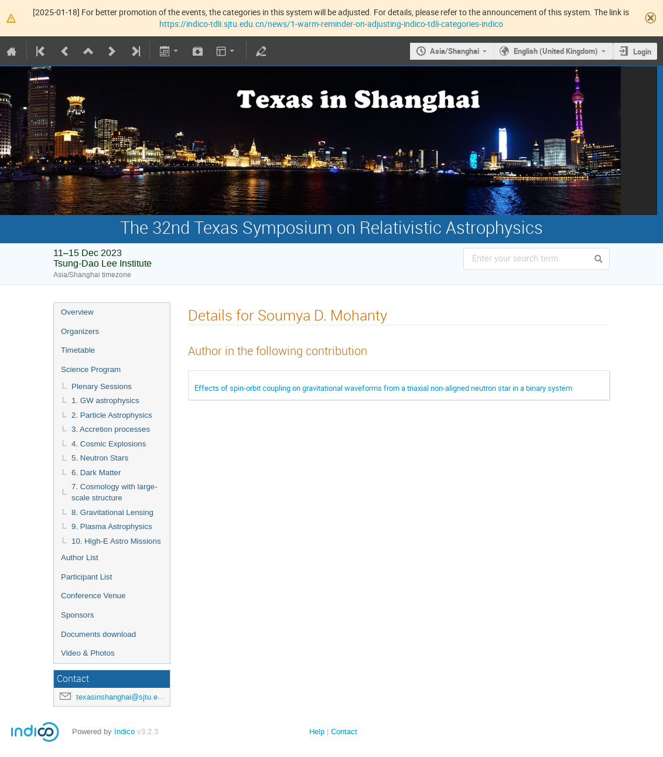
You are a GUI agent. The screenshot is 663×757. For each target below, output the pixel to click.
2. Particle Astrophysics (111, 415)
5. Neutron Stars (99, 457)
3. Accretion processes (110, 429)
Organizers (80, 331)
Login (642, 51)
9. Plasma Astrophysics (111, 526)
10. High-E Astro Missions (116, 541)
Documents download (98, 634)
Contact (344, 731)
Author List (79, 557)
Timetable (78, 350)
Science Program (91, 369)
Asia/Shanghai (454, 51)
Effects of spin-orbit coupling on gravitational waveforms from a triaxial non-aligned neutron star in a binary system (383, 388)
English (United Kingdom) (556, 51)
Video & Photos (88, 653)
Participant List (86, 576)
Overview (77, 312)
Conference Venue (93, 595)
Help (316, 731)
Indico (124, 731)
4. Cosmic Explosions (108, 443)
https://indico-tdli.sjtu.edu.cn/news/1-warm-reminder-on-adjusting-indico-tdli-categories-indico (331, 23)
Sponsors (77, 615)
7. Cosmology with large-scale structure (114, 492)
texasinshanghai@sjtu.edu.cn (126, 697)
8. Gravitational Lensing (112, 512)
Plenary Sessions (101, 386)
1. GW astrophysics (105, 400)
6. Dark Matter (96, 472)
